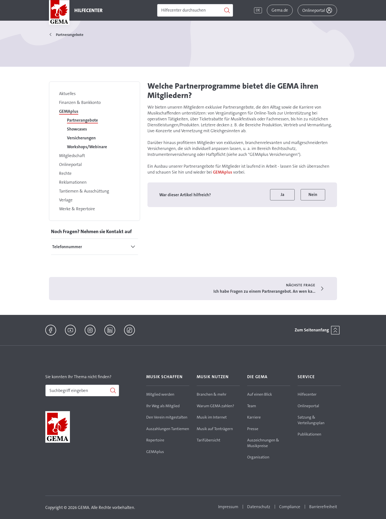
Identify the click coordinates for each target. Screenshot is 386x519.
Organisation (258, 457)
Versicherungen (81, 138)
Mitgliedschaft (72, 155)
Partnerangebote (82, 120)
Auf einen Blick (259, 394)
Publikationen (309, 434)
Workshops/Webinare (87, 146)
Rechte (65, 173)
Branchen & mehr (211, 394)
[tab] (94, 247)
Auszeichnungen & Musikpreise (263, 443)
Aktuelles (67, 93)
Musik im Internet (212, 417)
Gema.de (280, 10)
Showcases (77, 129)
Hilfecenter (307, 394)
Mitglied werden (160, 394)
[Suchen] (195, 10)
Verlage (66, 200)
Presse (252, 428)
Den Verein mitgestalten (166, 417)
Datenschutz (258, 506)
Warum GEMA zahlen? (215, 405)
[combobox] (82, 390)
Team (251, 405)
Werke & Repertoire (77, 208)
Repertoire (155, 440)
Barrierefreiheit (323, 506)
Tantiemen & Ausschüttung (84, 191)
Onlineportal (70, 164)
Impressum (228, 506)
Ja (282, 194)
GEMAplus (68, 111)
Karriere (254, 417)
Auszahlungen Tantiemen (167, 428)
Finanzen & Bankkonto (80, 102)
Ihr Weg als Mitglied (163, 405)
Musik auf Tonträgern (215, 428)
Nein (312, 194)
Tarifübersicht (208, 440)
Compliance (289, 506)
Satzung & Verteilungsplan (311, 420)
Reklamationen (73, 182)
